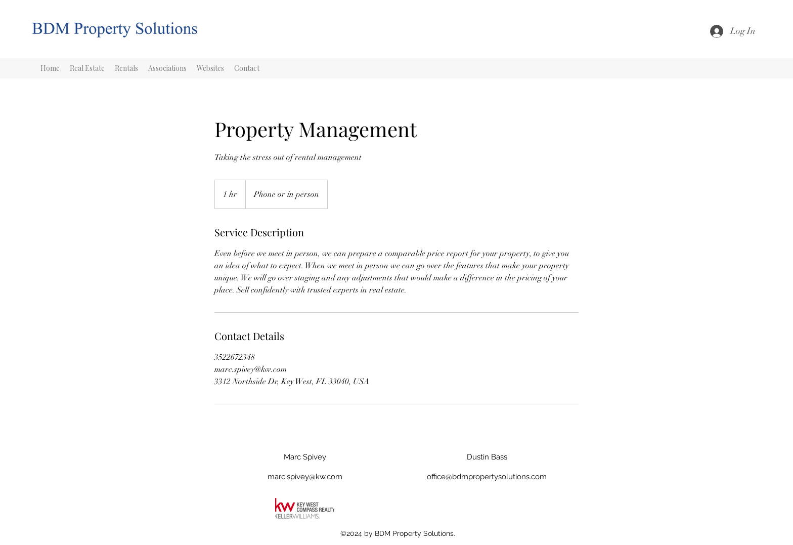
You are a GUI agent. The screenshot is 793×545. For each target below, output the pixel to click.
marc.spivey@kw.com (305, 476)
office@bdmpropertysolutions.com (487, 476)
